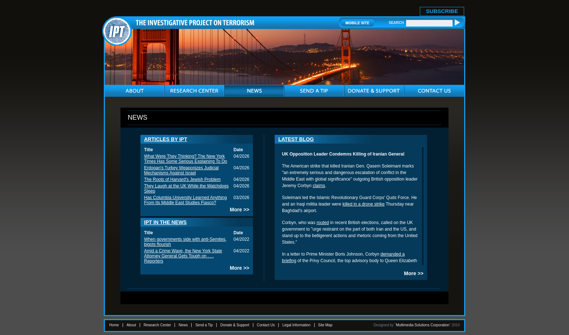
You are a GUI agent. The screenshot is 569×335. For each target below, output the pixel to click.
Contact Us (266, 325)
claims (319, 185)
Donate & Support (234, 325)
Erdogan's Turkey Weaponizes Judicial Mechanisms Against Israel (181, 170)
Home (114, 325)
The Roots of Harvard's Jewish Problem (182, 179)
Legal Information (296, 325)
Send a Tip (204, 325)
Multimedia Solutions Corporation (422, 325)
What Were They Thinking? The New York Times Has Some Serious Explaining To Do (185, 159)
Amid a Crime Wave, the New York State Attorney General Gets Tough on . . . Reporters (183, 256)
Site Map (325, 325)
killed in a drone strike (364, 204)
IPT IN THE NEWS (165, 222)
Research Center (157, 325)
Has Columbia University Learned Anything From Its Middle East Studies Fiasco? (185, 200)
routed (322, 222)
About (131, 325)
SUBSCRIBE (442, 11)
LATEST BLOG (296, 139)
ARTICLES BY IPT (165, 139)
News (183, 325)
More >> (239, 209)
